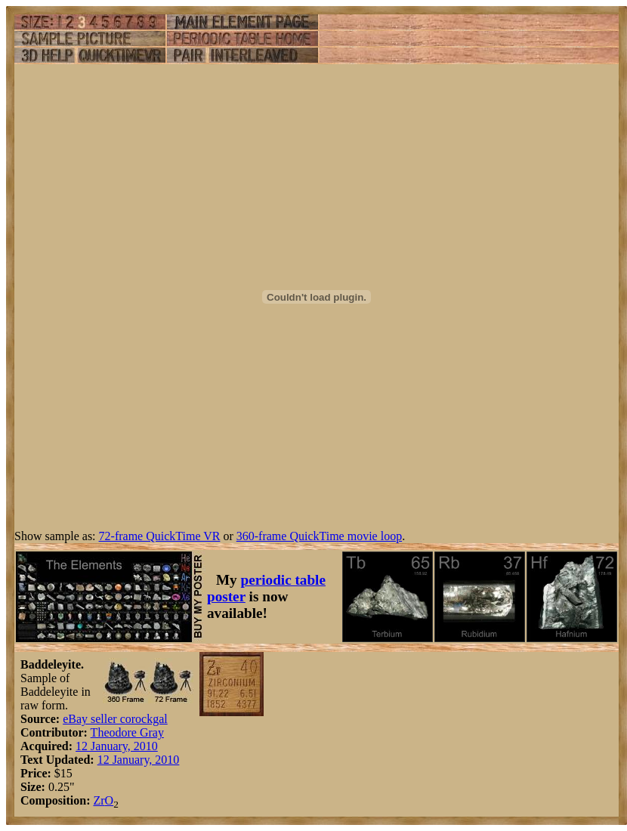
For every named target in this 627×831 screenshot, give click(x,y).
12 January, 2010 (117, 746)
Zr (98, 800)
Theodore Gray (127, 732)
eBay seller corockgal (115, 718)
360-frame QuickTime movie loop (319, 536)
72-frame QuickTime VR (160, 536)
